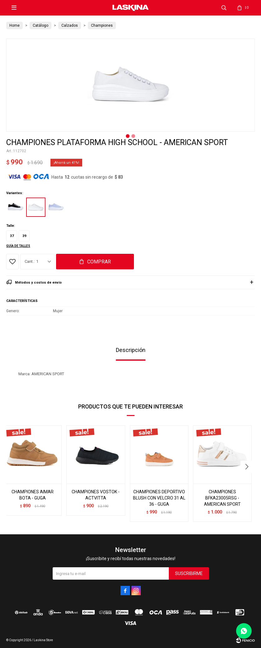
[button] (247, 467)
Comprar (99, 262)
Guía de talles (18, 246)
